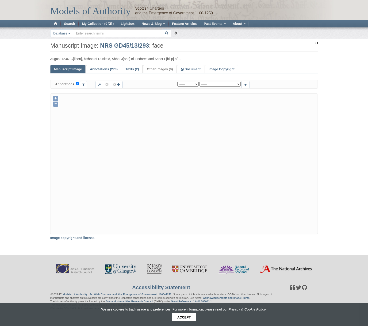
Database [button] (61, 33)
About (239, 24)
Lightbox (128, 24)
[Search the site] (117, 33)
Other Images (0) (160, 69)
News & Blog (153, 24)
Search (69, 24)
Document (192, 69)
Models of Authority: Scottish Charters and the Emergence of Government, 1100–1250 (117, 294)
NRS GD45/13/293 (124, 45)
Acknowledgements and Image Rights (226, 297)
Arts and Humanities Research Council (129, 301)
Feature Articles (184, 24)
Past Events (215, 24)
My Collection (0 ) (98, 24)
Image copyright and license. (72, 238)
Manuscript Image (68, 69)
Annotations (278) (104, 69)
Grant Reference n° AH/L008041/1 (191, 301)
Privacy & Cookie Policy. (248, 309)
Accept (184, 317)
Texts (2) (132, 69)
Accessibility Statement (161, 287)
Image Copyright (221, 69)
